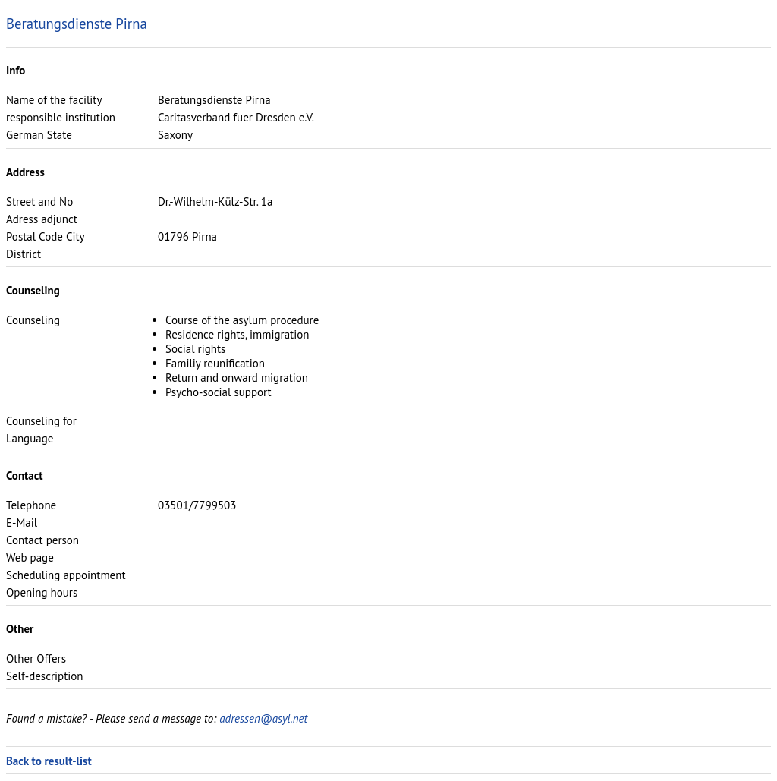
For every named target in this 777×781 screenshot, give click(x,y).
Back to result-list (49, 761)
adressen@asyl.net (263, 718)
